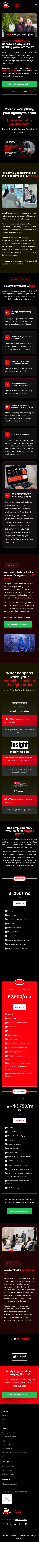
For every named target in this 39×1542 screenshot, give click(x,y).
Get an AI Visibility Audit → (18, 624)
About (4, 1429)
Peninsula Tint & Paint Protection (14, 1492)
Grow (4, 1423)
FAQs (3, 1456)
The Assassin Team (9, 1437)
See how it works (19, 91)
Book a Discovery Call (19, 1211)
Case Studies (7, 1480)
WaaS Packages (8, 1466)
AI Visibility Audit (8, 1474)
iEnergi (4, 1488)
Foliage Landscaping (9, 1484)
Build (3, 1419)
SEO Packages (7, 1470)
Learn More (19, 904)
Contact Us (6, 1444)
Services (5, 1411)
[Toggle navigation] (36, 5)
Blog (3, 1440)
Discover (5, 1415)
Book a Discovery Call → (19, 84)
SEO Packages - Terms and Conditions (16, 1452)
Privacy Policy (7, 1448)
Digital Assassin (21, 1519)
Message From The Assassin (12, 1433)
